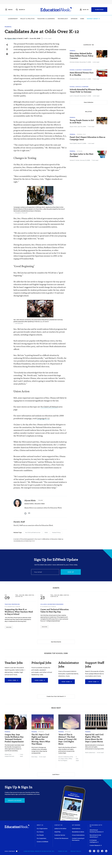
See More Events (56, 642)
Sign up (71, 572)
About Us (40, 825)
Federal (8, 26)
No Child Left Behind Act (32, 532)
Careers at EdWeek (42, 841)
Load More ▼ (56, 774)
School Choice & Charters (79, 86)
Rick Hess (34, 756)
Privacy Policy (76, 851)
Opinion (76, 18)
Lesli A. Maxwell (74, 96)
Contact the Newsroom (61, 838)
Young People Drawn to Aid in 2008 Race (82, 121)
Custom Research (96, 845)
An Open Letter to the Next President (81, 155)
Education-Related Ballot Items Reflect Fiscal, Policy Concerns (81, 55)
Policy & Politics (30, 18)
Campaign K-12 (43, 418)
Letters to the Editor (60, 828)
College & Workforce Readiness (51, 604)
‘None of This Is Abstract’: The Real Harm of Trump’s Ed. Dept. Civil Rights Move (67, 739)
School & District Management (81, 69)
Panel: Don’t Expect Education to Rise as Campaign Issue (87, 138)
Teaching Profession (12, 604)
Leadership (15, 18)
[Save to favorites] (7, 49)
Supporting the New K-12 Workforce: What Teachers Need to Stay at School (19, 611)
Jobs (84, 18)
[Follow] (40, 500)
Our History (40, 832)
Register (8, 627)
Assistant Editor (29, 503)
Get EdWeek (76, 825)
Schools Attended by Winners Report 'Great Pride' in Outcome (86, 90)
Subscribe (99, 9)
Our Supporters (41, 838)
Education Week (40, 503)
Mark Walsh (73, 143)
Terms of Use (62, 851)
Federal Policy (56, 532)
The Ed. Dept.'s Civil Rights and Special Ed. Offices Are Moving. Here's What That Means (40, 739)
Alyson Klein (11, 38)
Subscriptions (76, 828)
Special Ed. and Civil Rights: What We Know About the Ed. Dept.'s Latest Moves (94, 738)
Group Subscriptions (78, 835)
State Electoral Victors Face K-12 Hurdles (81, 74)
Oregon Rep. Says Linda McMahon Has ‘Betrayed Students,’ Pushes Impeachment (14, 738)
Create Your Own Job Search (56, 696)
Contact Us (58, 825)
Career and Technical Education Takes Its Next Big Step (54, 610)
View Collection (88, 102)
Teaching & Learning (48, 18)
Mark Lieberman (90, 752)
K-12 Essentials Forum (12, 606)
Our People (40, 835)
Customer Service (59, 835)
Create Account (15, 800)
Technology (65, 18)
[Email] (45, 572)
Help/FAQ (57, 832)
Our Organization (42, 828)
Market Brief (95, 18)
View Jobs (13, 680)
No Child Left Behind (49, 406)
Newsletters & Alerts (78, 832)
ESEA (46, 532)
